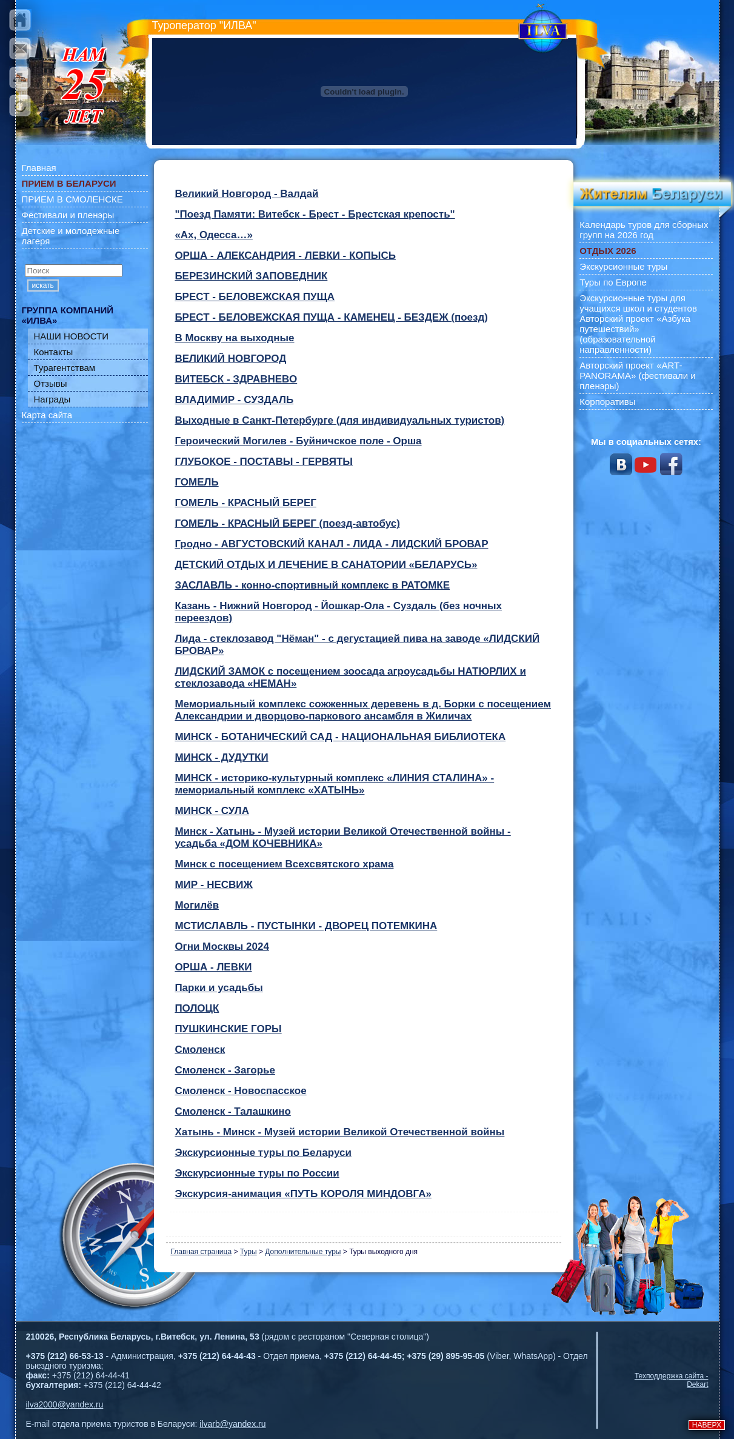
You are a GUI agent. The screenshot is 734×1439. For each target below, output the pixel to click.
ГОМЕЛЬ (196, 482)
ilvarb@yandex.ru (232, 1424)
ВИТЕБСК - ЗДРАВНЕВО (236, 379)
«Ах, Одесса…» (213, 235)
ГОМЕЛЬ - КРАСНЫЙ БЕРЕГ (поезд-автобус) (287, 523)
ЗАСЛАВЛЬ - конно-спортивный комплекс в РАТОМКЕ (312, 585)
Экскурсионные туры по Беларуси (263, 1152)
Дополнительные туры (303, 1251)
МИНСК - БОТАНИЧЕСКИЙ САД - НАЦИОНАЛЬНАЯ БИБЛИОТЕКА (340, 737)
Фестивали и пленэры (68, 215)
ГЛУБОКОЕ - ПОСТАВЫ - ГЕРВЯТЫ (264, 461)
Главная (39, 167)
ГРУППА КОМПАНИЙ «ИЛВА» (68, 315)
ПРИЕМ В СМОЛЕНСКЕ (72, 199)
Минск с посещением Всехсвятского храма (284, 864)
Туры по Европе (613, 282)
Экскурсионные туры (623, 266)
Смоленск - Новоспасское (240, 1091)
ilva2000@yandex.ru (65, 1404)
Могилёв (197, 905)
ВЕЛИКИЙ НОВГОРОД (230, 358)
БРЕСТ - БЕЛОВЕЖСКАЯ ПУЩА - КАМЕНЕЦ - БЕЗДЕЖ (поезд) (331, 317)
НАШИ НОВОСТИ (71, 336)
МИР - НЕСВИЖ (214, 884)
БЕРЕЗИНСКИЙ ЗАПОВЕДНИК (251, 276)
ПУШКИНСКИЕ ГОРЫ (228, 1029)
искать (43, 285)
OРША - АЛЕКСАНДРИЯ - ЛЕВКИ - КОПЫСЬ (285, 255)
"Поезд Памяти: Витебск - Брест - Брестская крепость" (315, 214)
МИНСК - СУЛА (212, 810)
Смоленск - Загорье (225, 1070)
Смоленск (200, 1049)
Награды (52, 399)
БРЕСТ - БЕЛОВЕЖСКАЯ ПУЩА (255, 296)
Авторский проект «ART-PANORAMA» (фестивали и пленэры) (637, 375)
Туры (248, 1251)
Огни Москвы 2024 (222, 946)
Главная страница (201, 1251)
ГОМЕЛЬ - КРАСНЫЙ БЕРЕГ (245, 503)
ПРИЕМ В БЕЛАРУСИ (69, 183)
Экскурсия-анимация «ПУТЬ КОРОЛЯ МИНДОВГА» (303, 1194)
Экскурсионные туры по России (257, 1173)
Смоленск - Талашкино (232, 1111)
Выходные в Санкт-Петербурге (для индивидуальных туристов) (339, 420)
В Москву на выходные (234, 338)
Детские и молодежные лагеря (71, 235)
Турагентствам (65, 367)
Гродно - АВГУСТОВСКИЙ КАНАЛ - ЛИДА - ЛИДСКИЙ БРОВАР (331, 544)
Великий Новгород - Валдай (246, 193)
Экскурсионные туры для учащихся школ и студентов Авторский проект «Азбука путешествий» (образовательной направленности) (638, 324)
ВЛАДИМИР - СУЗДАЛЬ (234, 400)
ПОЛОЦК (197, 1008)
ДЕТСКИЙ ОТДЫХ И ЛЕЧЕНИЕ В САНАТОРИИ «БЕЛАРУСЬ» (326, 564)
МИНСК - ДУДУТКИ (221, 757)
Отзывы (50, 383)
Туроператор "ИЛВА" (204, 25)
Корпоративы (607, 401)
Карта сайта (47, 415)
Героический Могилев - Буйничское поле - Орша (298, 441)
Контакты (53, 352)
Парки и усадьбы (218, 987)
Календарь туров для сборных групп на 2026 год (643, 229)
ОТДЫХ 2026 (607, 250)
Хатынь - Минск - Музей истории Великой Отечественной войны (339, 1132)
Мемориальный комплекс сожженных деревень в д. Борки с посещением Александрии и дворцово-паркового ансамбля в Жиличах (363, 710)
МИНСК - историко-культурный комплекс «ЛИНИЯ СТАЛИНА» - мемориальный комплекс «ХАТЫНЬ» (334, 784)
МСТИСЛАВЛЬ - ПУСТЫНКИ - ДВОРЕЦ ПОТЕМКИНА (306, 926)
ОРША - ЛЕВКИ (213, 967)
